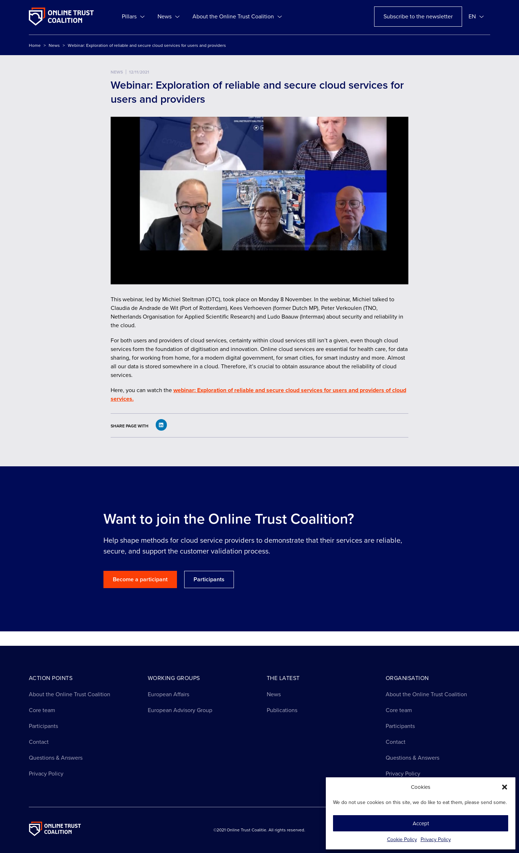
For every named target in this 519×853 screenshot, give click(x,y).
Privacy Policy (436, 839)
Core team (42, 710)
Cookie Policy (402, 839)
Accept (421, 823)
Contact (39, 742)
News (168, 16)
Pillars (133, 16)
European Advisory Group (180, 710)
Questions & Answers (56, 758)
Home (35, 45)
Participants (43, 726)
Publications (282, 710)
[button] (504, 787)
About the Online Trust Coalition (237, 16)
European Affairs (168, 694)
